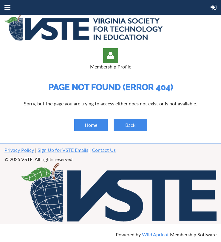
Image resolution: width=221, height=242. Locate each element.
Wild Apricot (155, 234)
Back (130, 125)
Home (91, 125)
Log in (110, 55)
